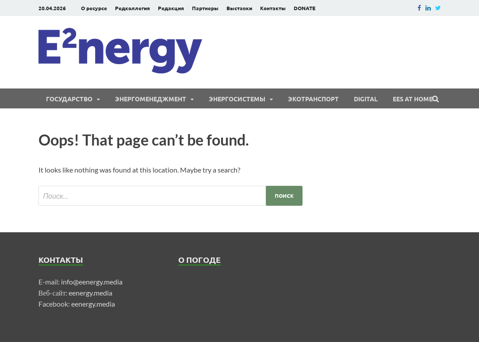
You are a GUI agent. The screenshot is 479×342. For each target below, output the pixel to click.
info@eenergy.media (92, 281)
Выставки (239, 8)
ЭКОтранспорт (313, 99)
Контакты (273, 8)
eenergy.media (90, 292)
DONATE (304, 8)
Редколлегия (132, 8)
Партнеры (205, 8)
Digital (366, 99)
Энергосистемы (237, 99)
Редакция (171, 8)
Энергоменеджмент (150, 99)
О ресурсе (94, 8)
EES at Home (413, 99)
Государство (69, 99)
